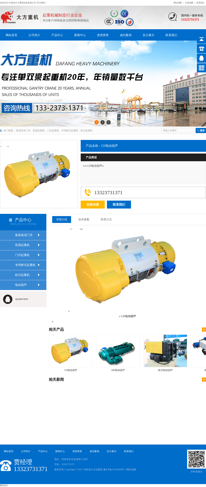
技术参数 (83, 219)
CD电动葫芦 (71, 352)
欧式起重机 (87, 130)
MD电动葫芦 (118, 352)
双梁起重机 (39, 130)
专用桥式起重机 (69, 130)
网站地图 (178, 3)
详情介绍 (61, 219)
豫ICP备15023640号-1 (114, 469)
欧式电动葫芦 (165, 352)
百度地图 (189, 3)
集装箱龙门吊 (23, 130)
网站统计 (4, 485)
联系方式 (106, 219)
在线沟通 (93, 204)
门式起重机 (53, 130)
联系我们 (200, 3)
